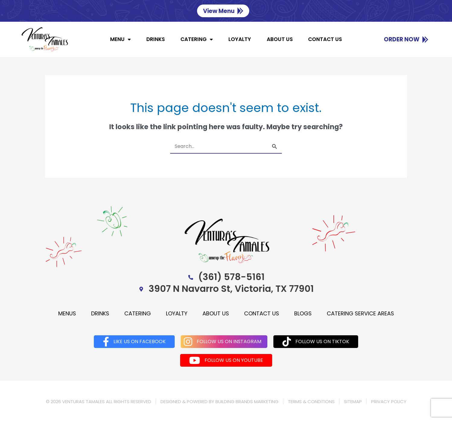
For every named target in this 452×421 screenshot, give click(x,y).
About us (280, 39)
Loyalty (239, 39)
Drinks (155, 39)
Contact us (325, 39)
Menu (120, 39)
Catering (196, 39)
